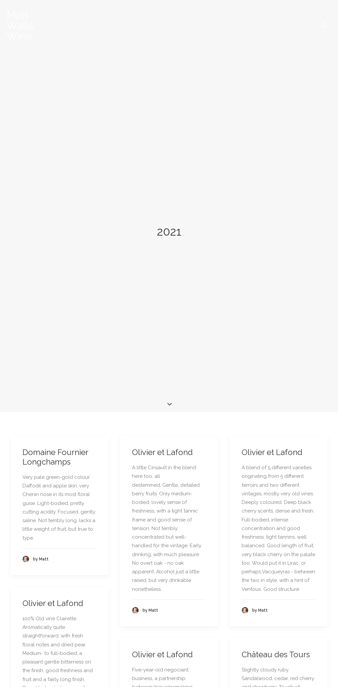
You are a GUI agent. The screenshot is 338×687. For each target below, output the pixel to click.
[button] (324, 25)
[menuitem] (324, 25)
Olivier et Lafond (162, 296)
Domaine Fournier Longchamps (55, 300)
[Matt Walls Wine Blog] (20, 25)
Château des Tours (276, 498)
